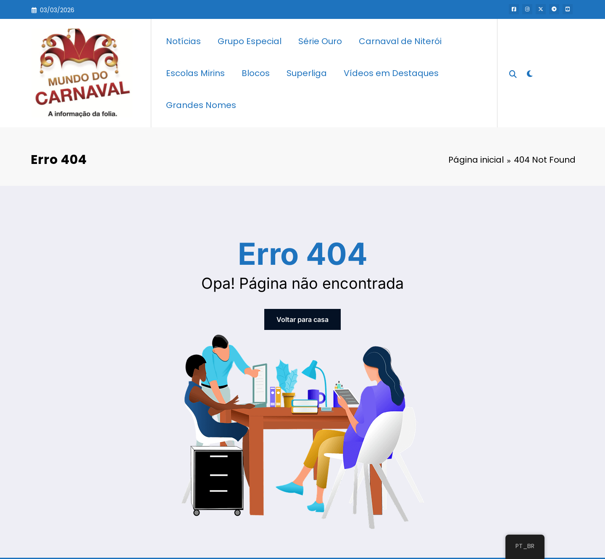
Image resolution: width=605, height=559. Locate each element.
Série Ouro (320, 41)
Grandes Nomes (201, 105)
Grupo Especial (249, 41)
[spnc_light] (529, 72)
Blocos (256, 73)
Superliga (307, 73)
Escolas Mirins (195, 73)
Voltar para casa (302, 319)
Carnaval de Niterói (400, 41)
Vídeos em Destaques (391, 73)
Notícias (183, 41)
